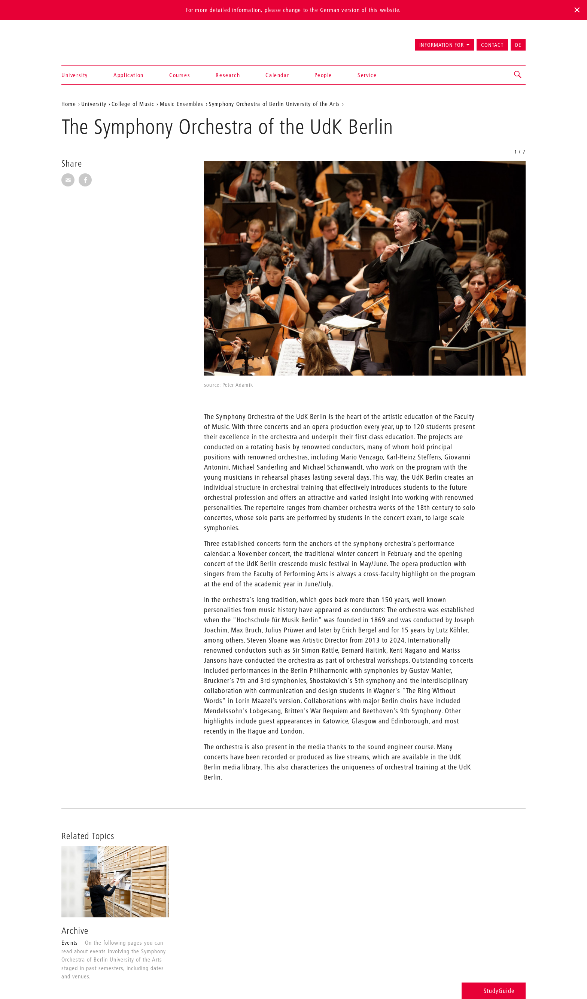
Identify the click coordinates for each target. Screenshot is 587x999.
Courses (179, 75)
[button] (518, 75)
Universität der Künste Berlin (90, 41)
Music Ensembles (182, 103)
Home (68, 103)
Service (367, 75)
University (74, 75)
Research (228, 75)
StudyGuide (493, 991)
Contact (492, 45)
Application (128, 75)
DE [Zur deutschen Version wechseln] (518, 45)
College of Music (133, 103)
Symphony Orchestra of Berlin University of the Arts (274, 103)
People (323, 75)
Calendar (277, 75)
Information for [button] (441, 45)
